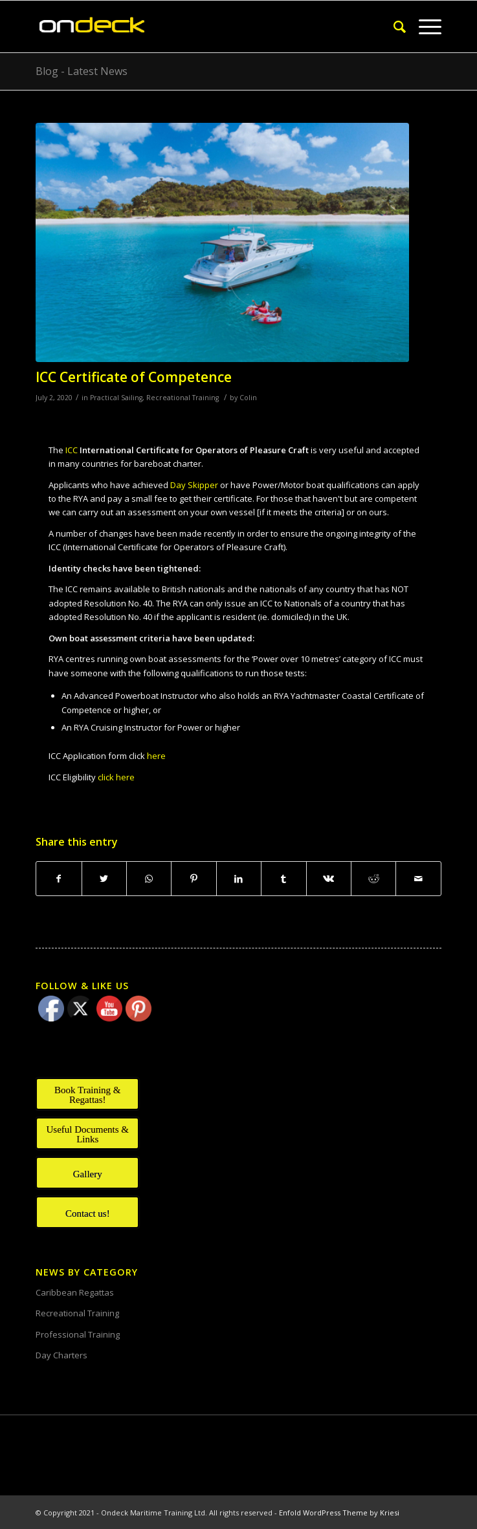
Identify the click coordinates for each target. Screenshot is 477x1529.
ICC (187, 450)
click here (116, 777)
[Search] (393, 26)
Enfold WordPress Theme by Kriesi (339, 1512)
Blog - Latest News (82, 71)
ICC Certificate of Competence (134, 377)
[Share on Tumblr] (283, 878)
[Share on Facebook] (58, 878)
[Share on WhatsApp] (149, 878)
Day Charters (61, 1355)
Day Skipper (194, 485)
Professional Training (78, 1334)
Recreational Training (182, 397)
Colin (248, 397)
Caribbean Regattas (75, 1292)
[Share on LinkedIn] (239, 878)
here (155, 756)
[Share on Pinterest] (194, 878)
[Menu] (423, 26)
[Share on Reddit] (373, 878)
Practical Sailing (116, 397)
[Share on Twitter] (104, 878)
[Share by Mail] (418, 878)
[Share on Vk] (329, 878)
